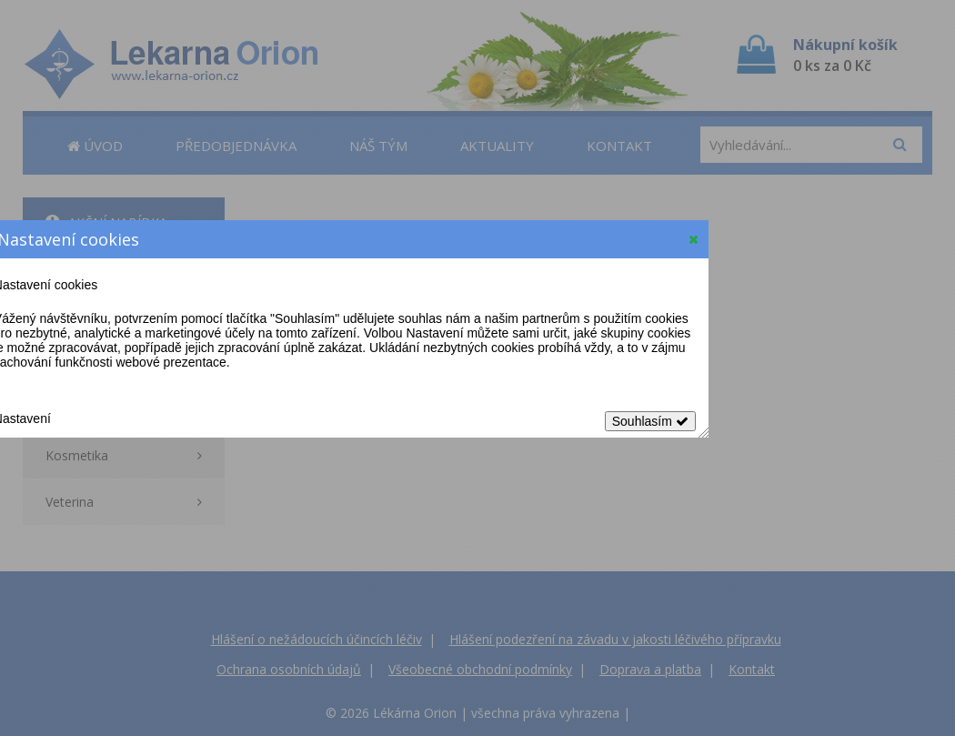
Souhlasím (650, 421)
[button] (693, 239)
